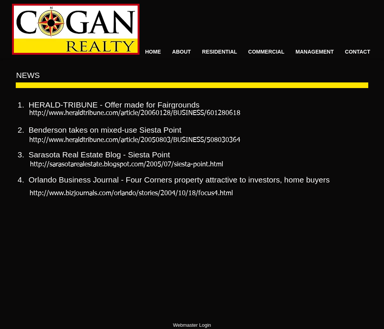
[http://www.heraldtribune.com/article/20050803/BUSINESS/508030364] (135, 140)
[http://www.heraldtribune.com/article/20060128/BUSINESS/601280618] (135, 113)
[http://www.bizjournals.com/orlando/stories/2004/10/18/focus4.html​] (131, 193)
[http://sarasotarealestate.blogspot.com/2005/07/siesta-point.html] (126, 164)
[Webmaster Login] (192, 325)
